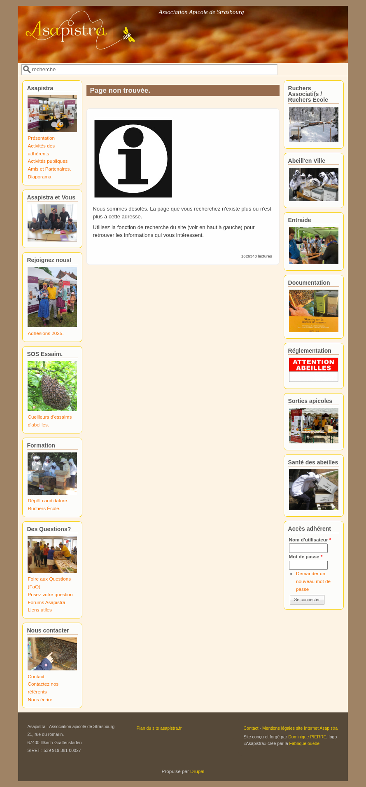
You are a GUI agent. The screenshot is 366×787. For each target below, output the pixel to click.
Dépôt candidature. (48, 500)
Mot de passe (306, 556)
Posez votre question (50, 594)
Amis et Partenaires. (49, 168)
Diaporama (39, 176)
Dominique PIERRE (307, 736)
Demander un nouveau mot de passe (313, 581)
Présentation (41, 138)
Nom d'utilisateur (310, 539)
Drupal (197, 771)
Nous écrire (40, 699)
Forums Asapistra (46, 602)
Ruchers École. (44, 508)
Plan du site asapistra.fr (159, 728)
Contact (36, 676)
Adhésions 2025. (45, 333)
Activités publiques (48, 161)
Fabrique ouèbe (304, 743)
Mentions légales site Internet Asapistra (300, 728)
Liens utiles (39, 609)
